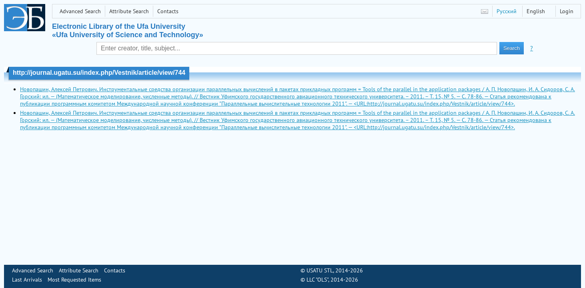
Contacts (167, 11)
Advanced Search (80, 11)
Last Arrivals (27, 279)
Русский (507, 11)
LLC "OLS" (317, 279)
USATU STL (320, 270)
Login (566, 11)
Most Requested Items (74, 279)
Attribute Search (129, 11)
